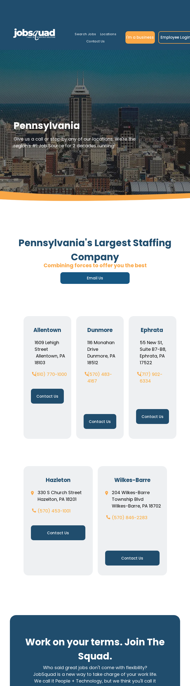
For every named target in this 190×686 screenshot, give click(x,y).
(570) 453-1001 (54, 511)
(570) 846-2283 (129, 517)
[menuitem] (85, 34)
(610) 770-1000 (51, 374)
